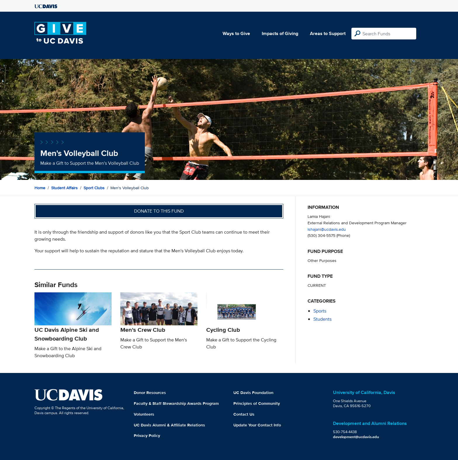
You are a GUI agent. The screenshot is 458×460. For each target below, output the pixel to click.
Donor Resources (150, 392)
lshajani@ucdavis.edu (327, 229)
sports (319, 311)
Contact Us (243, 414)
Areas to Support (328, 33)
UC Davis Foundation (253, 392)
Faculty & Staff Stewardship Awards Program (176, 403)
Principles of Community (256, 403)
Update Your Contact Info (257, 425)
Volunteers (144, 414)
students (322, 319)
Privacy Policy (147, 435)
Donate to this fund (159, 211)
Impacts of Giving (280, 33)
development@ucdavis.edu (356, 437)
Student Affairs (64, 188)
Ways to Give (236, 33)
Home (39, 188)
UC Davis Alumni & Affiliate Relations (169, 425)
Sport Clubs (94, 188)
